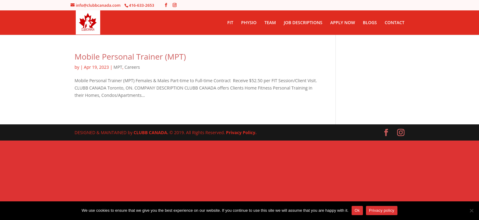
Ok (357, 210)
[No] (471, 210)
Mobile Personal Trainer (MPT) (130, 56)
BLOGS (370, 22)
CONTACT (394, 22)
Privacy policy (381, 210)
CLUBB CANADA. (151, 132)
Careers (132, 67)
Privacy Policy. (241, 132)
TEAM (270, 22)
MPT (118, 67)
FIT (230, 22)
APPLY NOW (342, 22)
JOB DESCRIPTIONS (303, 22)
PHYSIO (248, 22)
